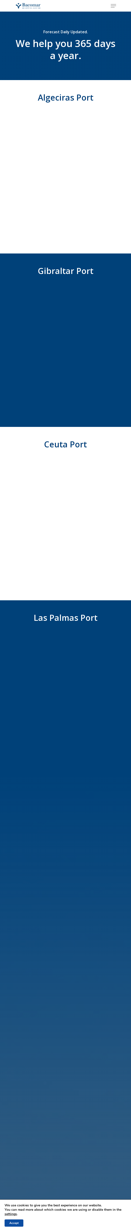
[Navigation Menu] (113, 5)
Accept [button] (14, 1223)
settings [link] (11, 1214)
